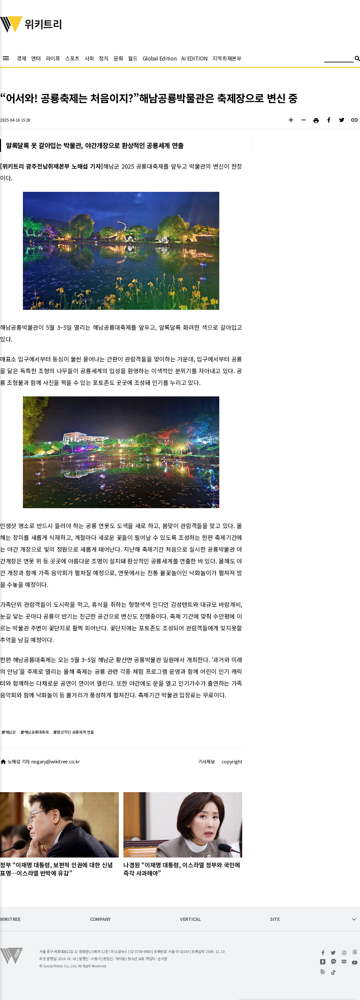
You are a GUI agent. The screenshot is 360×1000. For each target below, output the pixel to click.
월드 (132, 58)
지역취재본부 (226, 58)
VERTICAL (190, 919)
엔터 (36, 58)
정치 (103, 58)
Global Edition (160, 58)
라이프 (53, 58)
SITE (275, 919)
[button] (291, 120)
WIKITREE (10, 919)
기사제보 (206, 761)
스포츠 (72, 58)
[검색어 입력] (339, 59)
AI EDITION (194, 58)
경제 (21, 58)
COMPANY (100, 919)
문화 (118, 58)
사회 (89, 58)
